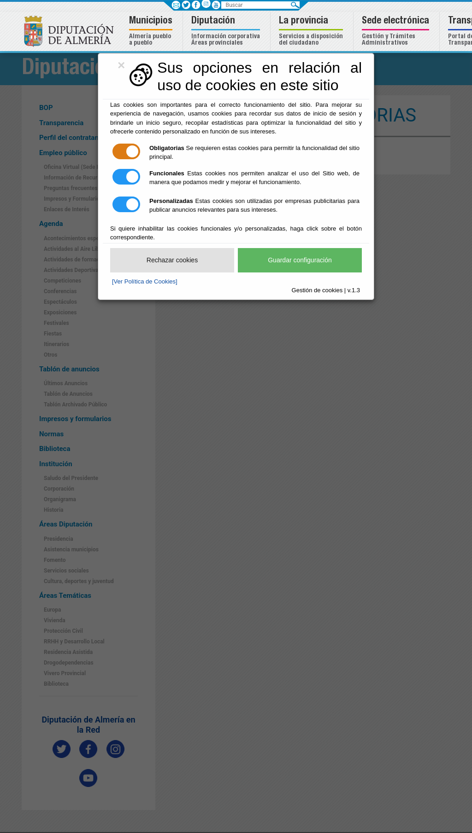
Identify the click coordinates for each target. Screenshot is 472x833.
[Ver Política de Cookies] (144, 281)
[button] (152, 31)
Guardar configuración (300, 260)
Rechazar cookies (172, 260)
